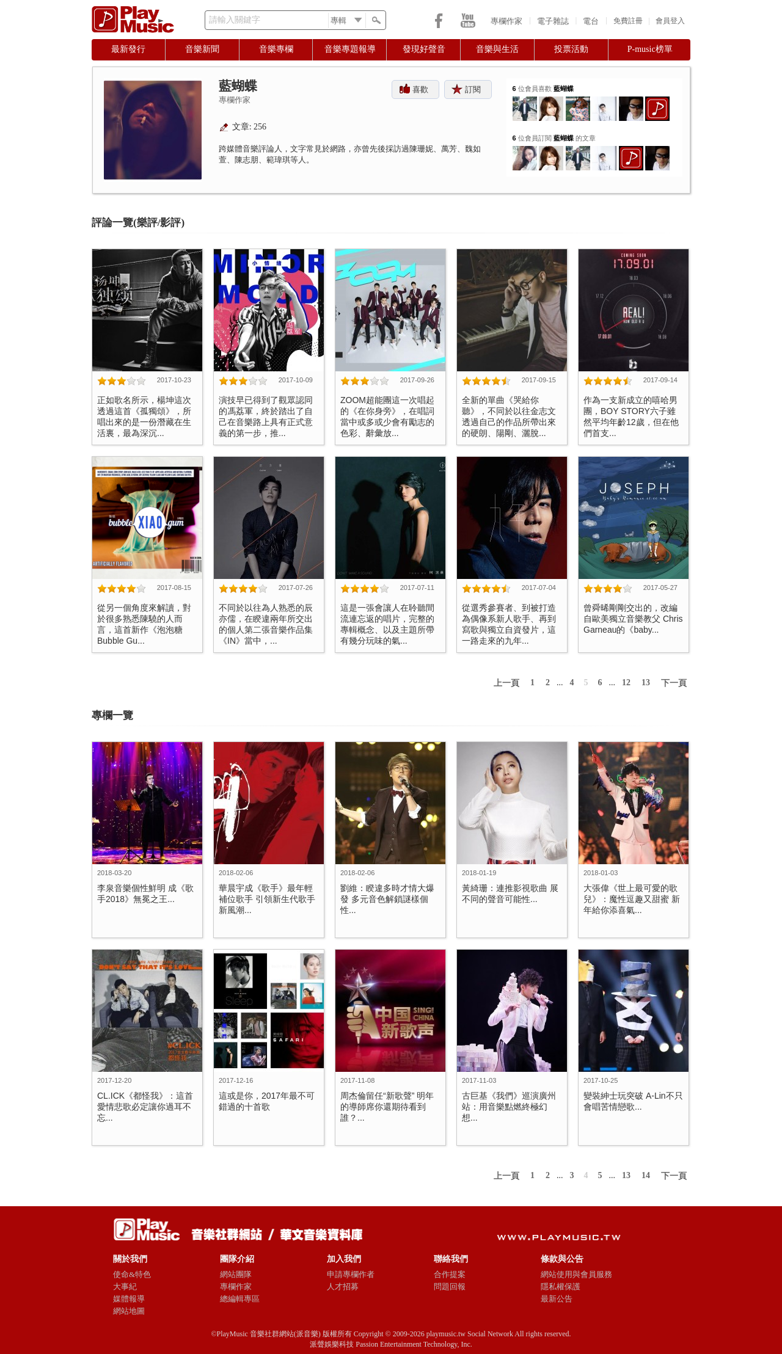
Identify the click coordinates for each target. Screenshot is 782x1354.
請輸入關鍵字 (234, 19)
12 (626, 682)
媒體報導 (129, 1298)
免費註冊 (628, 20)
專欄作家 (506, 21)
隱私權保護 (560, 1286)
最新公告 (556, 1298)
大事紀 (125, 1286)
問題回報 (450, 1286)
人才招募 (343, 1286)
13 (645, 682)
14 (645, 1175)
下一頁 (674, 683)
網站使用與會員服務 (576, 1274)
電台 (591, 21)
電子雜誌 (553, 21)
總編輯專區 (240, 1298)
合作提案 (450, 1274)
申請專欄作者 (351, 1274)
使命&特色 (132, 1274)
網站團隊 (236, 1274)
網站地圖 (129, 1311)
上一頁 (506, 683)
